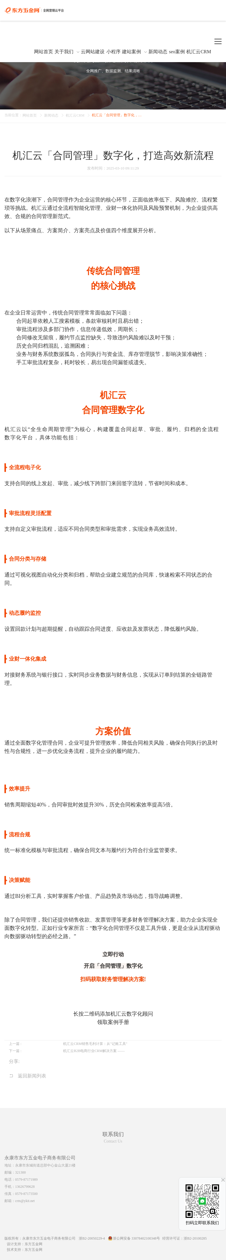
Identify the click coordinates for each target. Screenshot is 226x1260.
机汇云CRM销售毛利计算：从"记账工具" (95, 1044)
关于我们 (64, 51)
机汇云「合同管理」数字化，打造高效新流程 (118, 115)
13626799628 (25, 1186)
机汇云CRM (198, 51)
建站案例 (131, 51)
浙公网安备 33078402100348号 (136, 1238)
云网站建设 (93, 51)
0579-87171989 (26, 1179)
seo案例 (177, 51)
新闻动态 (157, 51)
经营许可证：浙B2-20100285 (184, 1238)
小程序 (113, 51)
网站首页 (43, 51)
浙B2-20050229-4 (92, 1238)
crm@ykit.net (25, 1201)
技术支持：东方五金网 (24, 1250)
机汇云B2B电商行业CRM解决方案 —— (94, 1051)
